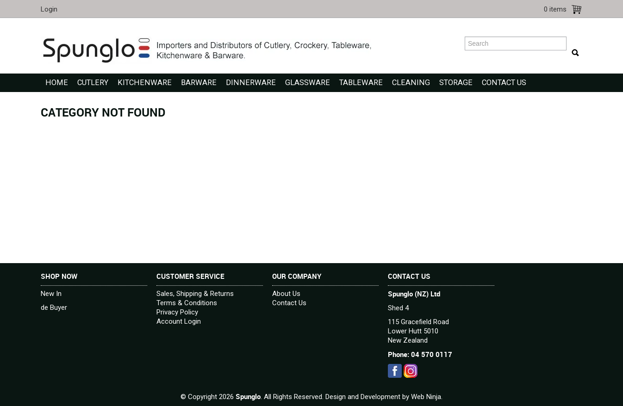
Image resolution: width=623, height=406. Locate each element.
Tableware (361, 82)
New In (51, 293)
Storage (456, 82)
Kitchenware (145, 82)
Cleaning (411, 82)
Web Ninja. (426, 397)
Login (49, 9)
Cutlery (92, 82)
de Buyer (54, 307)
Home (56, 82)
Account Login (178, 321)
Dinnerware (251, 82)
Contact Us (504, 82)
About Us (286, 293)
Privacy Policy (177, 312)
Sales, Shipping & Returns (195, 293)
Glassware (307, 82)
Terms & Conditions (186, 303)
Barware (199, 82)
